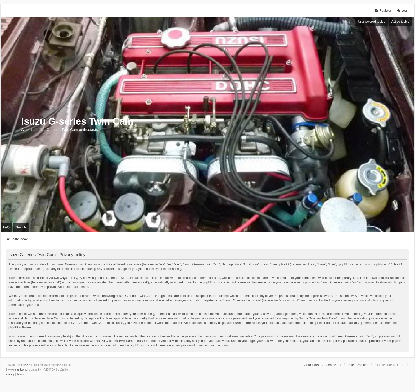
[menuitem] (10, 374)
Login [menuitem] (403, 10)
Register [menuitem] (383, 10)
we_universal (20, 369)
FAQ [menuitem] (6, 227)
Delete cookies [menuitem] (357, 365)
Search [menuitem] (21, 227)
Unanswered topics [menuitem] (371, 22)
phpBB (25, 364)
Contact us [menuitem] (333, 365)
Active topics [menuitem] (400, 22)
